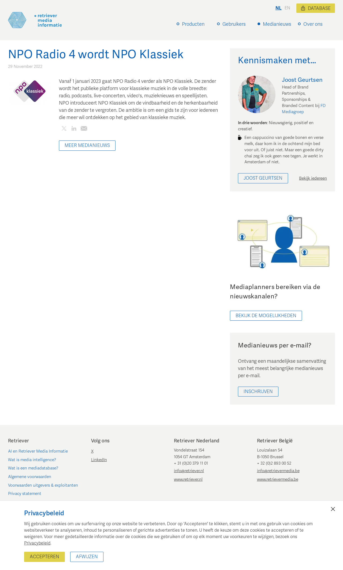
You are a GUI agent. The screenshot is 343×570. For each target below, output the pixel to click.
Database (316, 8)
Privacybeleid (37, 543)
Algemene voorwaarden (29, 476)
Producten (193, 24)
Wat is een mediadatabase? (33, 468)
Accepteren (44, 557)
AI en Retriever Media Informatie (38, 451)
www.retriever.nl (188, 479)
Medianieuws (277, 24)
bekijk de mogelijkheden (266, 316)
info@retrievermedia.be (278, 470)
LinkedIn (99, 459)
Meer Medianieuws (87, 145)
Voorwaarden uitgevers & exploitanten (43, 485)
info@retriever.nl (189, 470)
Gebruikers (234, 24)
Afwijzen (87, 557)
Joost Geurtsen (263, 178)
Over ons (313, 24)
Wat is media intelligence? (32, 459)
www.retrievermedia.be (277, 479)
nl (278, 8)
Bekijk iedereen (313, 178)
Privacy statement (24, 493)
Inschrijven (258, 391)
